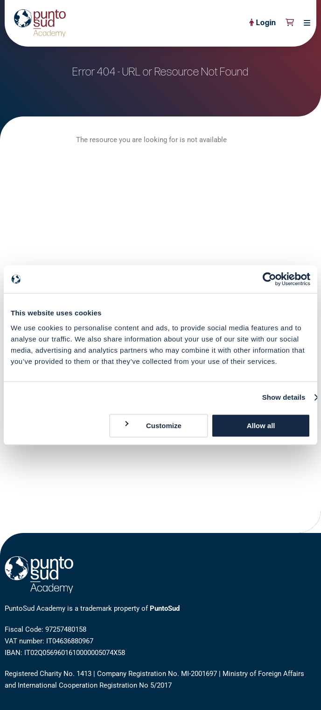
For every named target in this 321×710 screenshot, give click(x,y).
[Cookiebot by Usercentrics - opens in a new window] (269, 279)
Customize (152, 425)
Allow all (261, 426)
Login (262, 23)
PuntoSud (165, 608)
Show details (284, 397)
